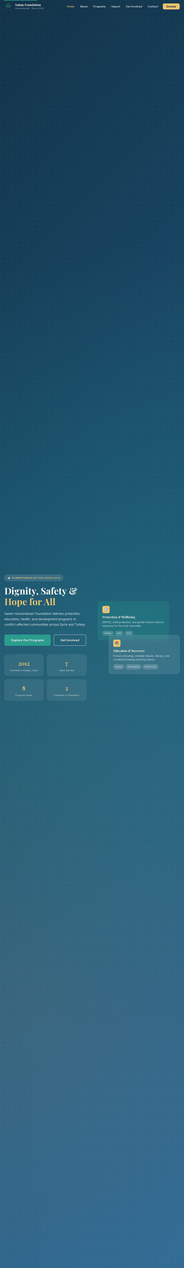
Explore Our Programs (27, 640)
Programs (99, 6)
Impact (115, 6)
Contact (153, 6)
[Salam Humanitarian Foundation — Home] (24, 6)
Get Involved (134, 6)
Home (70, 6)
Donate (171, 6)
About (84, 6)
